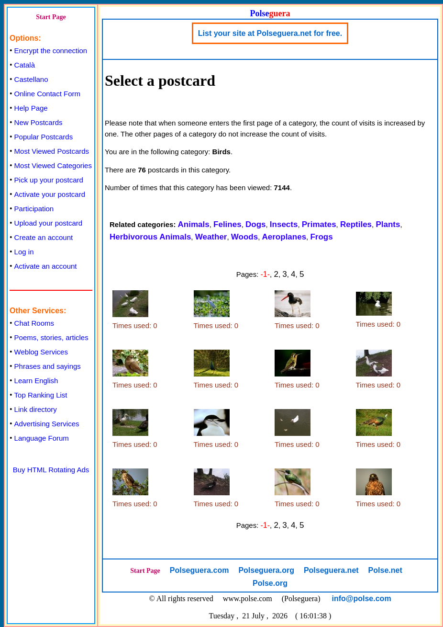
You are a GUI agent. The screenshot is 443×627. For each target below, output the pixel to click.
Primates (319, 224)
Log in (24, 252)
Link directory (35, 409)
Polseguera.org (266, 570)
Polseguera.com (199, 570)
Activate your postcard (49, 194)
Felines (227, 224)
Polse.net (385, 570)
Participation (34, 209)
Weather (211, 236)
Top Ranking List (40, 395)
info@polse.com (361, 598)
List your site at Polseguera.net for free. (270, 33)
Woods (244, 236)
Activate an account (45, 266)
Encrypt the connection (51, 50)
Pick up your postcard (48, 180)
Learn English (36, 380)
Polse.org (270, 583)
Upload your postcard (48, 223)
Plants (388, 224)
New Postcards (38, 122)
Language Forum (41, 438)
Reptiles (356, 224)
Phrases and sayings (47, 366)
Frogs (321, 236)
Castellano (31, 79)
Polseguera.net (331, 570)
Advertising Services (46, 424)
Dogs (255, 224)
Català (24, 65)
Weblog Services (41, 352)
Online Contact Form (47, 94)
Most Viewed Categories (53, 165)
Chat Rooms (34, 323)
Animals (194, 224)
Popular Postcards (43, 137)
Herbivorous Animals (150, 236)
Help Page (31, 108)
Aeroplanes (284, 236)
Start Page (51, 17)
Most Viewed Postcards (51, 151)
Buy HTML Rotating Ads (51, 470)
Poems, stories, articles (51, 337)
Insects (284, 224)
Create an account (43, 237)
